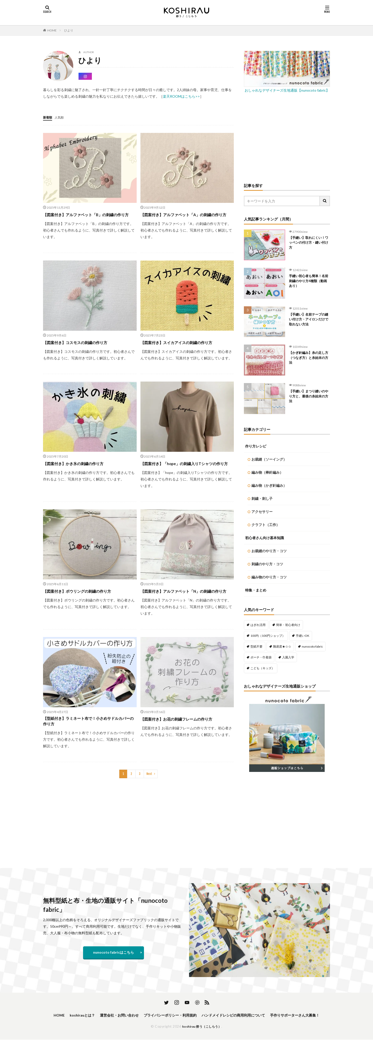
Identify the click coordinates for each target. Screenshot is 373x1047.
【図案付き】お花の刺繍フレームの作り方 (183, 739)
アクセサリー (262, 511)
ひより (68, 30)
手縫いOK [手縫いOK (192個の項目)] (302, 636)
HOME (52, 30)
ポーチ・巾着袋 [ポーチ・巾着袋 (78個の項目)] (261, 657)
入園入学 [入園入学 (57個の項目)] (288, 657)
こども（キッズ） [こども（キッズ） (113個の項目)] (262, 668)
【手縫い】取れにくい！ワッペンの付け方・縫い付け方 (306, 244)
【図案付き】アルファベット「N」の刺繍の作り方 (185, 608)
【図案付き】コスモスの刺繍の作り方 (81, 349)
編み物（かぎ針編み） (269, 485)
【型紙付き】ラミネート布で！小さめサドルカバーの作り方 (88, 742)
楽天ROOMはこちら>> (181, 96)
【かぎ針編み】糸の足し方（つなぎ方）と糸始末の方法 (308, 359)
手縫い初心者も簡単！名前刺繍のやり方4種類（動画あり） (309, 282)
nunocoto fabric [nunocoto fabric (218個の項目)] (312, 646)
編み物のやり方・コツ (269, 577)
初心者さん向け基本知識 (264, 538)
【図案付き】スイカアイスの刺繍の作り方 (183, 349)
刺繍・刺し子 (262, 498)
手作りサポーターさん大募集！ (186, 1022)
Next (149, 796)
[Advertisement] (287, 137)
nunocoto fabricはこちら (113, 952)
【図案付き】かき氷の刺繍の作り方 (79, 470)
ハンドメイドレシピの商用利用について (269, 1015)
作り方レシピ (255, 446)
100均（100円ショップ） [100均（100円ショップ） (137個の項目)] (267, 636)
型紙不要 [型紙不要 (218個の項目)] (256, 646)
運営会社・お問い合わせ (141, 1015)
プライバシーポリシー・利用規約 (198, 1015)
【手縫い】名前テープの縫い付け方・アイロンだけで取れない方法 (308, 320)
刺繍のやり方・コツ (267, 564)
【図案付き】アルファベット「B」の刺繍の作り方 (89, 217)
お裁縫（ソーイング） (269, 459)
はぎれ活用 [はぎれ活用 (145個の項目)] (258, 625)
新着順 (48, 117)
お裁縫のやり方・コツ (269, 551)
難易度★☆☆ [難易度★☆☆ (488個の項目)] (282, 646)
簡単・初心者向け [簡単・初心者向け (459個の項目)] (288, 625)
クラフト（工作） (265, 524)
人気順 (61, 117)
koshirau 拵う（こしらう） (202, 1033)
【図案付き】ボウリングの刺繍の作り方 (84, 604)
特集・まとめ (255, 590)
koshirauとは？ (99, 1015)
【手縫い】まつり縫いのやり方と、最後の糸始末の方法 (308, 397)
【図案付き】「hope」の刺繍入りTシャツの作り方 (185, 473)
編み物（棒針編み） (267, 472)
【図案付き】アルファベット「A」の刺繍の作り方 (185, 217)
